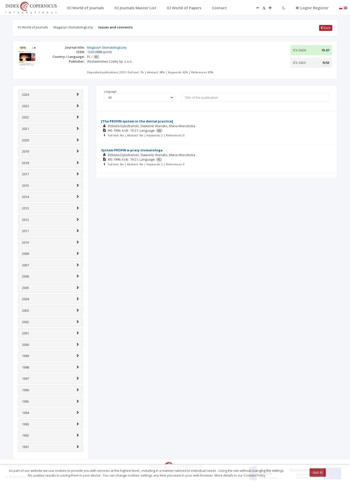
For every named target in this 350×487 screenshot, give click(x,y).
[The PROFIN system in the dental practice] (137, 121)
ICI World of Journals (33, 27)
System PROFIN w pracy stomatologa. (132, 150)
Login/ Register (312, 7)
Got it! (318, 472)
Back (326, 27)
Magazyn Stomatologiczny (73, 27)
